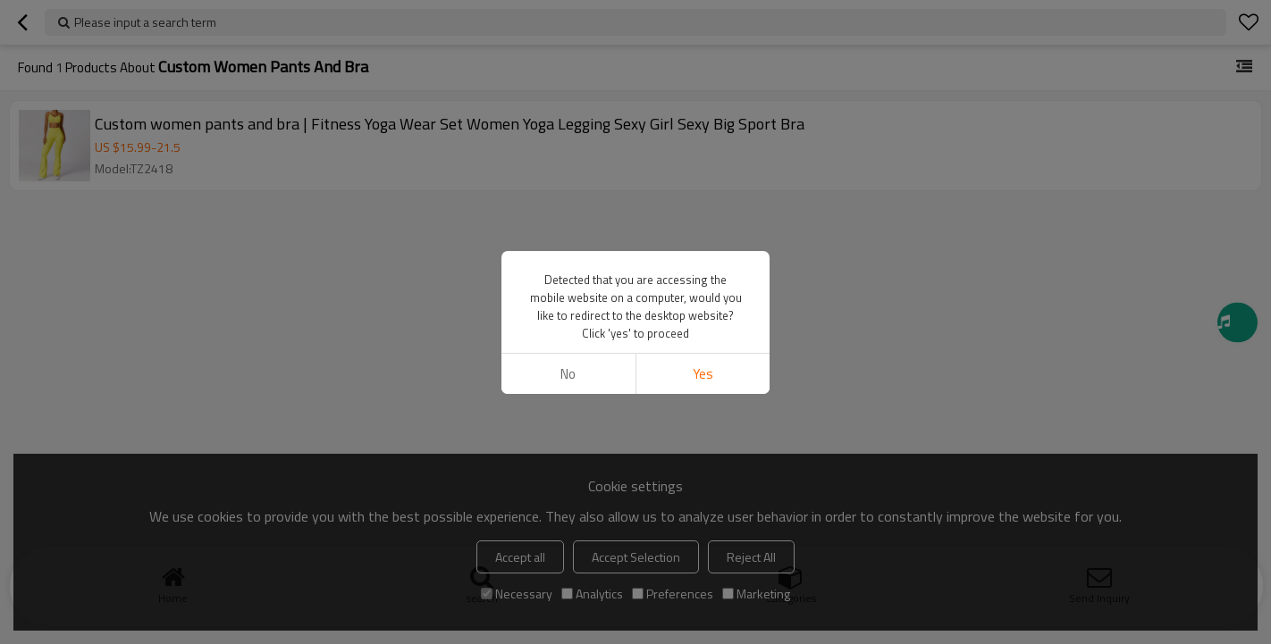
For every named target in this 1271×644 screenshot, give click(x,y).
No (568, 374)
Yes (703, 374)
